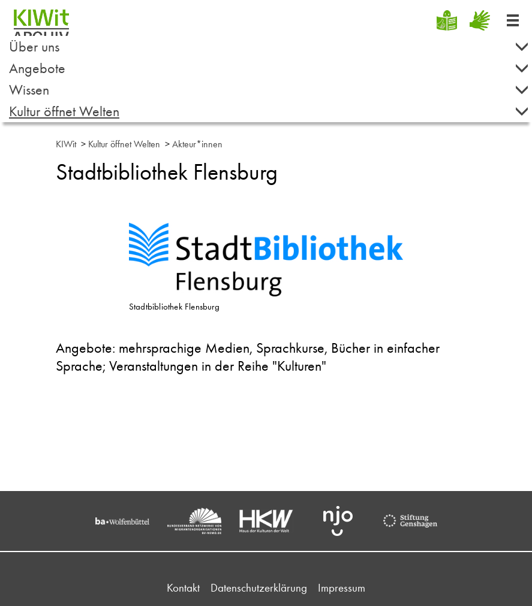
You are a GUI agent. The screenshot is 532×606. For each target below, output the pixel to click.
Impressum (341, 587)
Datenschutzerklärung (259, 587)
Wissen (269, 89)
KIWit (66, 144)
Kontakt (183, 587)
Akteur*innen (197, 144)
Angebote (269, 68)
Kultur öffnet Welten (269, 111)
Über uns (269, 46)
